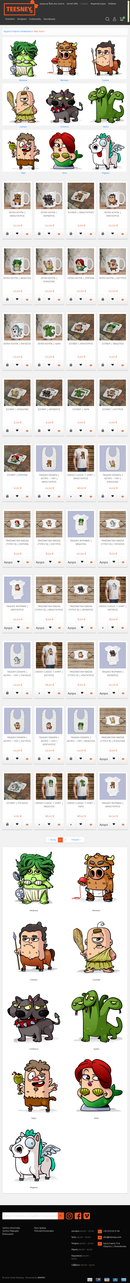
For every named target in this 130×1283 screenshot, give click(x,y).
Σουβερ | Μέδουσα (113, 343)
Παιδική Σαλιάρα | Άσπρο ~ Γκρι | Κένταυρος (49, 741)
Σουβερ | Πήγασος (17, 802)
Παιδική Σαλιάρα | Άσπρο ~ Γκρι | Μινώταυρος (49, 478)
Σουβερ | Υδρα (80, 409)
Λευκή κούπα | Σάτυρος (112, 277)
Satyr (23, 173)
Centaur (105, 80)
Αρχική (7, 31)
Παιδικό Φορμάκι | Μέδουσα (81, 542)
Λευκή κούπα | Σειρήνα (81, 277)
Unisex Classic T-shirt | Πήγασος (113, 608)
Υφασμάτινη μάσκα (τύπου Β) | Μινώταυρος (49, 608)
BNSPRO (41, 1277)
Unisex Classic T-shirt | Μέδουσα (49, 804)
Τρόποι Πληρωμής (10, 1231)
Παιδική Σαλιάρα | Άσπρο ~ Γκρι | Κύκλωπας (113, 478)
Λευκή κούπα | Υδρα (49, 343)
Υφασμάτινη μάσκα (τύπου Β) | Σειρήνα (17, 542)
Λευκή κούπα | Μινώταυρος (17, 214)
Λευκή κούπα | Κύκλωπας (49, 279)
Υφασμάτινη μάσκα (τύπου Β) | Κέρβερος (81, 608)
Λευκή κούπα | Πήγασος (17, 343)
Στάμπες (16, 31)
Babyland (26, 31)
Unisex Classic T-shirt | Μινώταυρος (81, 476)
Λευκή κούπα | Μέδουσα (17, 277)
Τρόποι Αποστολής (11, 1228)
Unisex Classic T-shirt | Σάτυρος (49, 673)
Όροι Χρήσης (40, 1228)
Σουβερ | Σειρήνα (17, 474)
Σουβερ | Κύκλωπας (17, 409)
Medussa (23, 80)
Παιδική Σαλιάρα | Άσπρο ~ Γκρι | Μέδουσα (81, 739)
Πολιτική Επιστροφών (44, 1231)
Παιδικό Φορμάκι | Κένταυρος (17, 608)
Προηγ (52, 839)
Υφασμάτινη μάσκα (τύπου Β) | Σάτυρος (49, 542)
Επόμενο (77, 839)
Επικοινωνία (7, 1234)
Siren (64, 173)
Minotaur (64, 80)
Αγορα (8, 562)
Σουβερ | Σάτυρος (112, 409)
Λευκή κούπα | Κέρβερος (49, 214)
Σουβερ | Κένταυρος (81, 343)
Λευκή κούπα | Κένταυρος (112, 214)
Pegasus (105, 173)
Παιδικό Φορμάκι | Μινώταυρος (113, 804)
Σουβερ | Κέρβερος (49, 409)
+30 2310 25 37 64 (111, 1231)
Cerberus (64, 126)
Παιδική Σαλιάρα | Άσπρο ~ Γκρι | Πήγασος (17, 673)
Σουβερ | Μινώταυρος (81, 212)
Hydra (105, 126)
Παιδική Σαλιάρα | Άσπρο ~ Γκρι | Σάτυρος (17, 739)
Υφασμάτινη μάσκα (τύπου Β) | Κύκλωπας (112, 739)
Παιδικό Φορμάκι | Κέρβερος (113, 673)
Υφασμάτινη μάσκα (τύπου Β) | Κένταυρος (81, 673)
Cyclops (23, 126)
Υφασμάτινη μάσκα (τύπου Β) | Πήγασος (113, 542)
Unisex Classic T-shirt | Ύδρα (81, 804)
